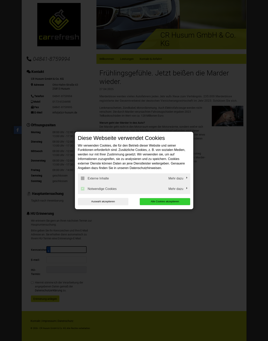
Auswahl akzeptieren (103, 201)
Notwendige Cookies (99, 188)
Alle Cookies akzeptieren (165, 201)
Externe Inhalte (95, 178)
